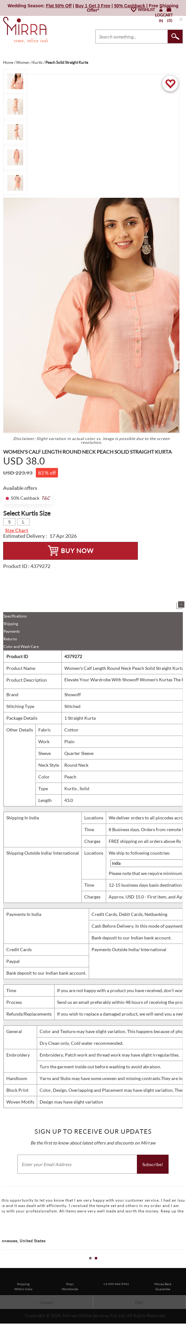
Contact (46, 1302)
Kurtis (71, 788)
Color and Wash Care (21, 646)
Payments (11, 631)
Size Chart (16, 530)
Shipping (10, 623)
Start (178, 1265)
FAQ (139, 1302)
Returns (10, 639)
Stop (183, 1265)
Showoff (72, 694)
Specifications (15, 616)
